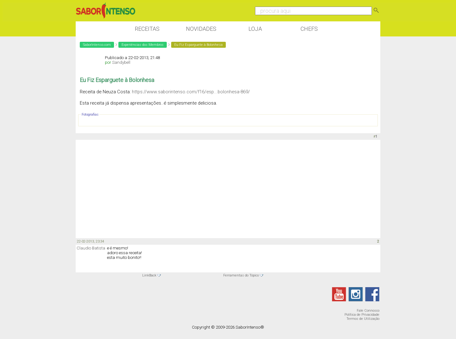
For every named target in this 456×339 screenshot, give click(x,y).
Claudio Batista (91, 248)
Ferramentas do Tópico (241, 275)
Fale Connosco (368, 311)
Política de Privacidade (362, 315)
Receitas (147, 28)
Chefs (309, 28)
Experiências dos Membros (143, 45)
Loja (255, 28)
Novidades (201, 28)
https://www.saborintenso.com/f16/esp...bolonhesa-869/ (191, 92)
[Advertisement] (228, 188)
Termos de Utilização (362, 319)
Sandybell (121, 62)
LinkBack (149, 275)
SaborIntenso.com (97, 45)
